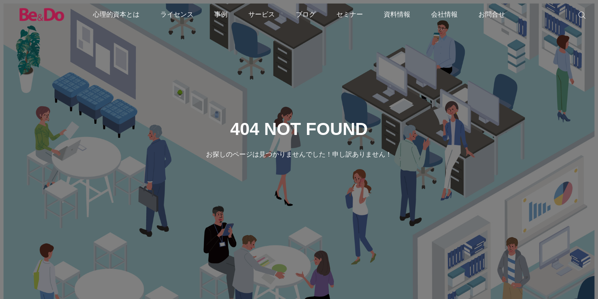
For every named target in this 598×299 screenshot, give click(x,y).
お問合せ (491, 14)
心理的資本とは (116, 14)
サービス (261, 14)
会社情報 (444, 14)
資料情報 (397, 14)
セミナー (349, 14)
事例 (221, 14)
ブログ (306, 14)
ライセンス (177, 14)
